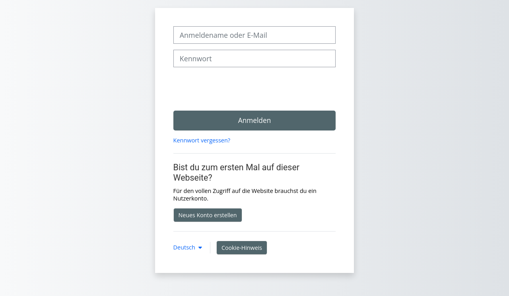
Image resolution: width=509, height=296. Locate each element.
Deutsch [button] (185, 247)
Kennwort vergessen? (201, 140)
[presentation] (233, 88)
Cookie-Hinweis (241, 247)
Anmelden (254, 120)
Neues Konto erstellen (208, 215)
